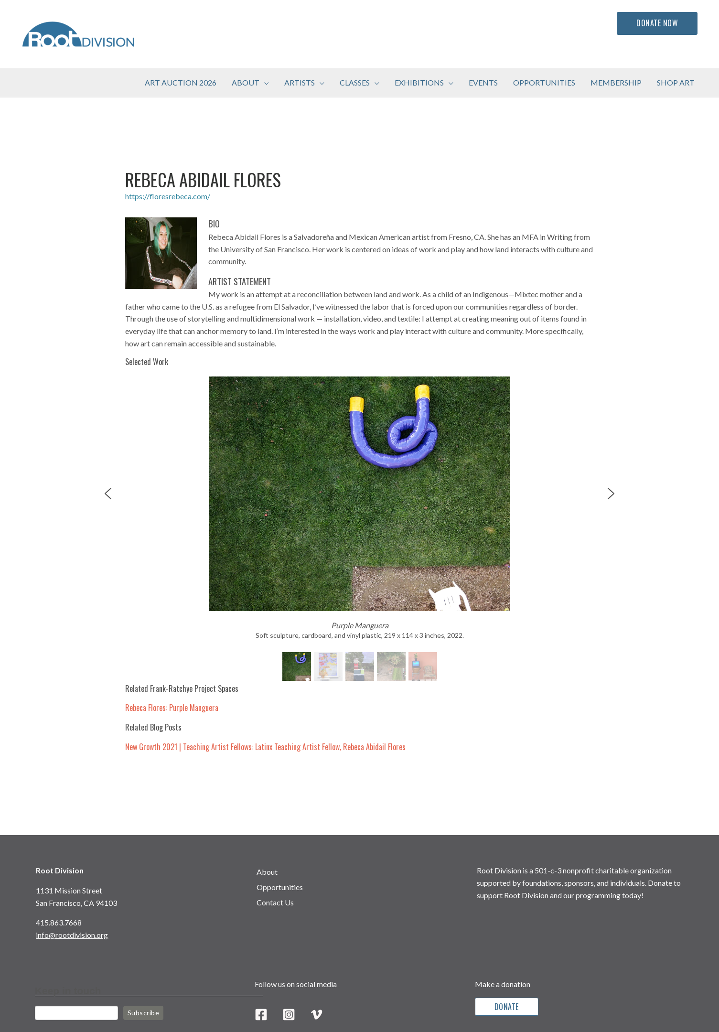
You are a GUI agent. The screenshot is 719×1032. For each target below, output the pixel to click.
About (267, 871)
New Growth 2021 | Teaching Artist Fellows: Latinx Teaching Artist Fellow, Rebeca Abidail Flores (265, 746)
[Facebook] (261, 1014)
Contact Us (275, 902)
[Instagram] (289, 1014)
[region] (359, 530)
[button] (264, 82)
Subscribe (144, 1013)
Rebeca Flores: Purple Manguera (171, 707)
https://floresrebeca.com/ (167, 196)
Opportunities (280, 887)
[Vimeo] (316, 1014)
